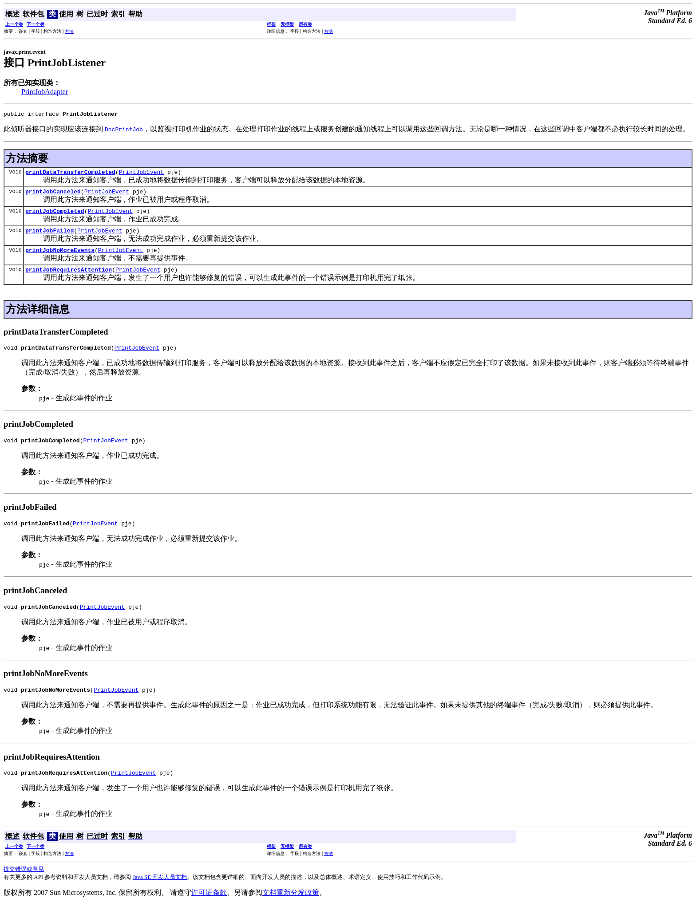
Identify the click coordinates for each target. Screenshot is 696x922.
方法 (69, 31)
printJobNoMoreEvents (60, 258)
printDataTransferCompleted (70, 174)
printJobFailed (49, 237)
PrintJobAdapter (44, 91)
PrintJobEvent (141, 174)
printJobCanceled (53, 195)
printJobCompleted (54, 216)
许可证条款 (209, 910)
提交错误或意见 (24, 886)
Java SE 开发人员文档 (160, 894)
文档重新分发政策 (290, 910)
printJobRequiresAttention (68, 279)
